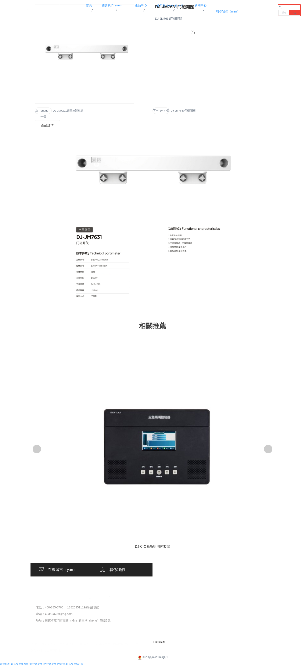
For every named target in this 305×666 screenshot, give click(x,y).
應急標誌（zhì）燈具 (163, 636)
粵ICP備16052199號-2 (152, 657)
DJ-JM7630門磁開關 (183, 110)
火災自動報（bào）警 (163, 607)
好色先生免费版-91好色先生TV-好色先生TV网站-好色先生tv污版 (47, 664)
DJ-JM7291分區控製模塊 (68, 110)
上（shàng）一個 (43, 111)
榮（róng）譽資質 (125, 615)
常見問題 (231, 622)
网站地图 (5, 664)
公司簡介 (118, 607)
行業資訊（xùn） (238, 615)
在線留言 (266, 615)
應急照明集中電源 (161, 622)
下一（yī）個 (161, 110)
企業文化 (118, 622)
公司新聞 (231, 607)
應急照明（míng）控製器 (166, 615)
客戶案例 (201, 615)
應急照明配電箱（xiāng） (166, 629)
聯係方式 (266, 607)
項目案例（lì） (205, 607)
